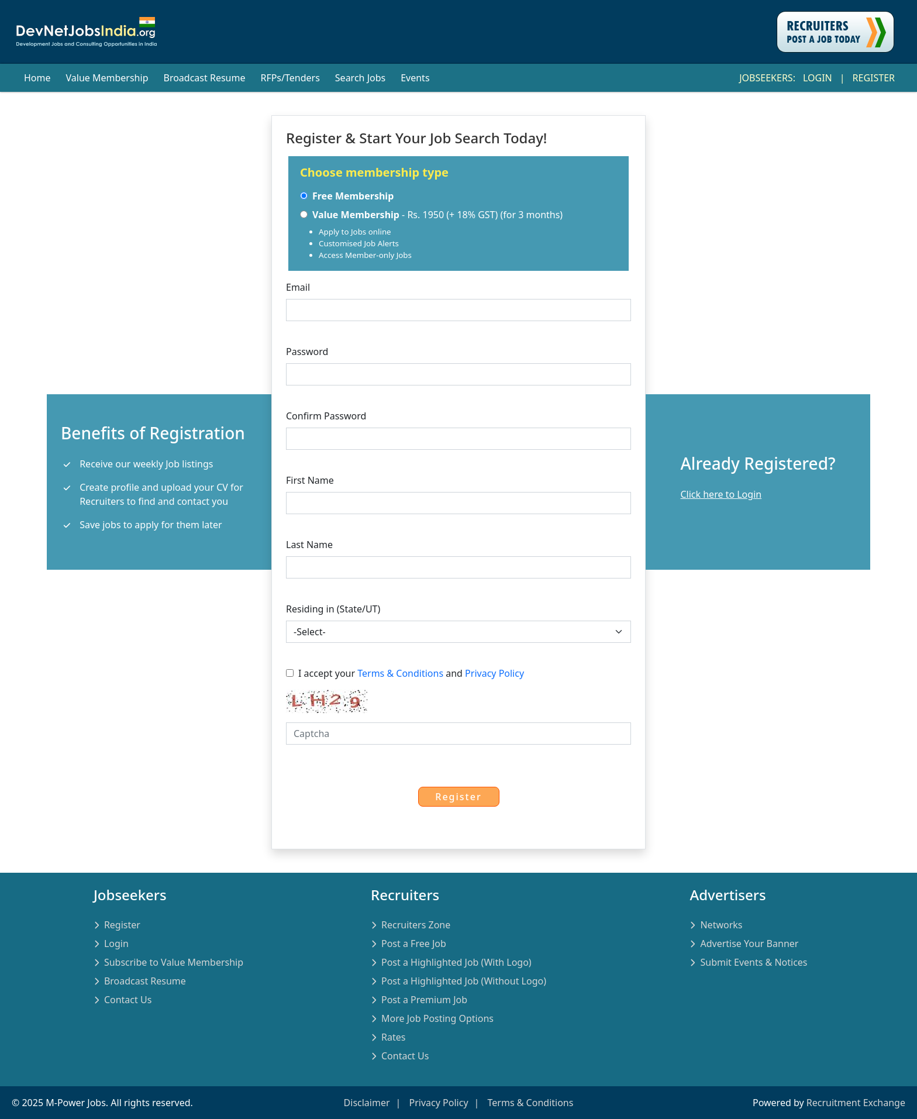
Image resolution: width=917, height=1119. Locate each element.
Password (307, 351)
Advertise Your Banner (749, 943)
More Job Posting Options (437, 1018)
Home (37, 77)
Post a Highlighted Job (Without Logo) (463, 981)
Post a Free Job (413, 943)
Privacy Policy (494, 673)
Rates (393, 1037)
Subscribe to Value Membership (173, 962)
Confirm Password (326, 415)
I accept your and (405, 673)
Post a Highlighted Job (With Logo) (456, 962)
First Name (310, 480)
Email (298, 287)
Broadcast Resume (204, 77)
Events (415, 77)
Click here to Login (720, 494)
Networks (721, 924)
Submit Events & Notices (753, 962)
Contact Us (127, 999)
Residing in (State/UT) (333, 608)
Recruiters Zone (415, 924)
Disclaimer (367, 1102)
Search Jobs (360, 77)
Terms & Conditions (400, 673)
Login (817, 77)
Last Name (309, 544)
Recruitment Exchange (855, 1102)
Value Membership (107, 77)
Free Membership (347, 196)
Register (874, 77)
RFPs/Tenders (289, 77)
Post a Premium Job (424, 999)
